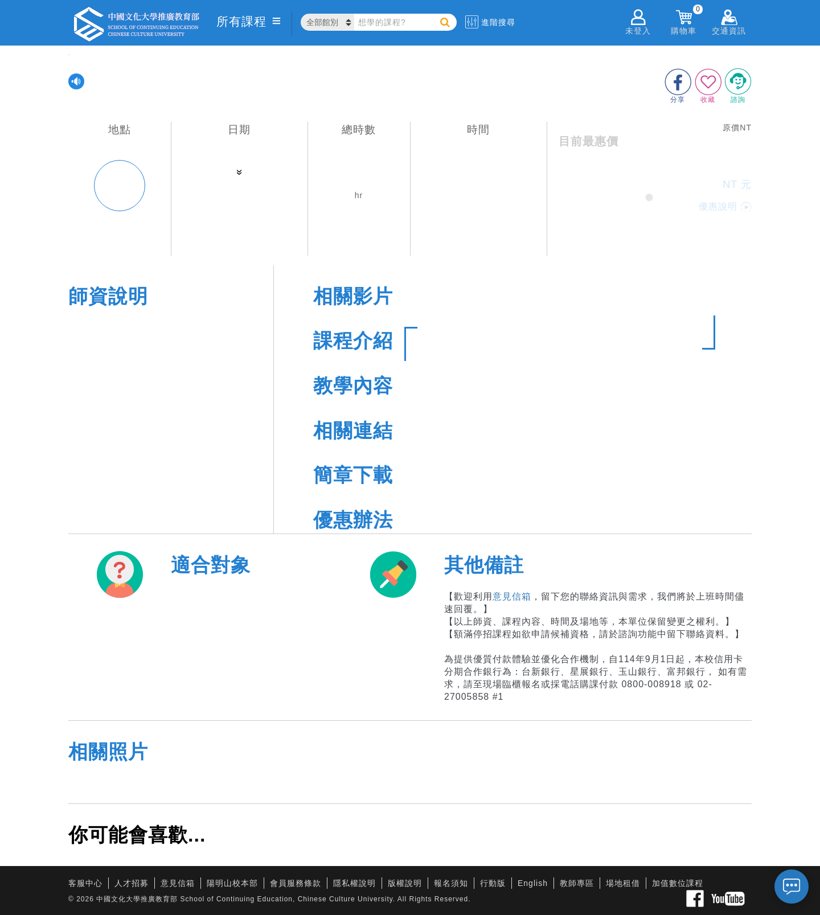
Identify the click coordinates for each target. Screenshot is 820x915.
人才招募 (131, 883)
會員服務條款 (295, 883)
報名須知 (451, 883)
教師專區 (577, 883)
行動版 (493, 883)
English (533, 883)
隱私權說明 (354, 883)
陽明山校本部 (232, 883)
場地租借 (623, 883)
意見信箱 (512, 596)
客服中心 (85, 883)
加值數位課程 (677, 883)
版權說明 (405, 883)
